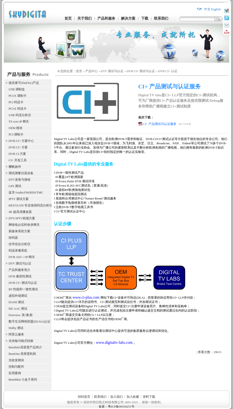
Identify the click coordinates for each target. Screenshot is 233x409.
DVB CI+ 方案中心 (21, 141)
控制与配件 (16, 366)
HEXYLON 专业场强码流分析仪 (30, 205)
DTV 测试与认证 (20, 263)
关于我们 (84, 18)
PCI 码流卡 (16, 102)
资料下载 (149, 396)
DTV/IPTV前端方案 (22, 218)
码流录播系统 (18, 250)
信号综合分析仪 (19, 244)
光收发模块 (16, 360)
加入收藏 (133, 396)
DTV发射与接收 (20, 179)
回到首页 (84, 396)
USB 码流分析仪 (20, 115)
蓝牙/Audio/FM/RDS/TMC (26, 192)
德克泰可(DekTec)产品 (24, 83)
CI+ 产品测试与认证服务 (159, 124)
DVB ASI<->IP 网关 (22, 257)
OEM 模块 (15, 128)
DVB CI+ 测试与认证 (23, 283)
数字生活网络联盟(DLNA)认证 (29, 321)
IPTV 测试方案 (19, 199)
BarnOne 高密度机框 (22, 353)
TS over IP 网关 (19, 121)
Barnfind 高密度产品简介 (25, 347)
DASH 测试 (16, 302)
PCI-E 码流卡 (17, 108)
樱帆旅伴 (15, 166)
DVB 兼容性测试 (20, 276)
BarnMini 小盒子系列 (23, 379)
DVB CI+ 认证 (167, 71)
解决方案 (128, 18)
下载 (144, 18)
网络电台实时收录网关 (24, 224)
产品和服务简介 (19, 270)
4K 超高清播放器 (20, 212)
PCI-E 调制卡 (17, 95)
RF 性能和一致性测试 (23, 289)
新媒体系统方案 (19, 231)
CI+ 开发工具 (18, 160)
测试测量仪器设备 (21, 173)
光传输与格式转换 (21, 341)
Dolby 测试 (16, 328)
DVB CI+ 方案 (18, 147)
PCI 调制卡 (16, 134)
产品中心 (91, 71)
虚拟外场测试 (18, 295)
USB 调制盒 (17, 89)
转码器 (13, 237)
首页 (68, 18)
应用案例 (15, 373)
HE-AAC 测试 (18, 308)
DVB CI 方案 (17, 154)
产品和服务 (106, 18)
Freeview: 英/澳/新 (21, 315)
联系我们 (161, 18)
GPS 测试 (15, 186)
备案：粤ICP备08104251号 (116, 406)
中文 (207, 9)
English (216, 9)
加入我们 (116, 396)
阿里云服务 (16, 334)
